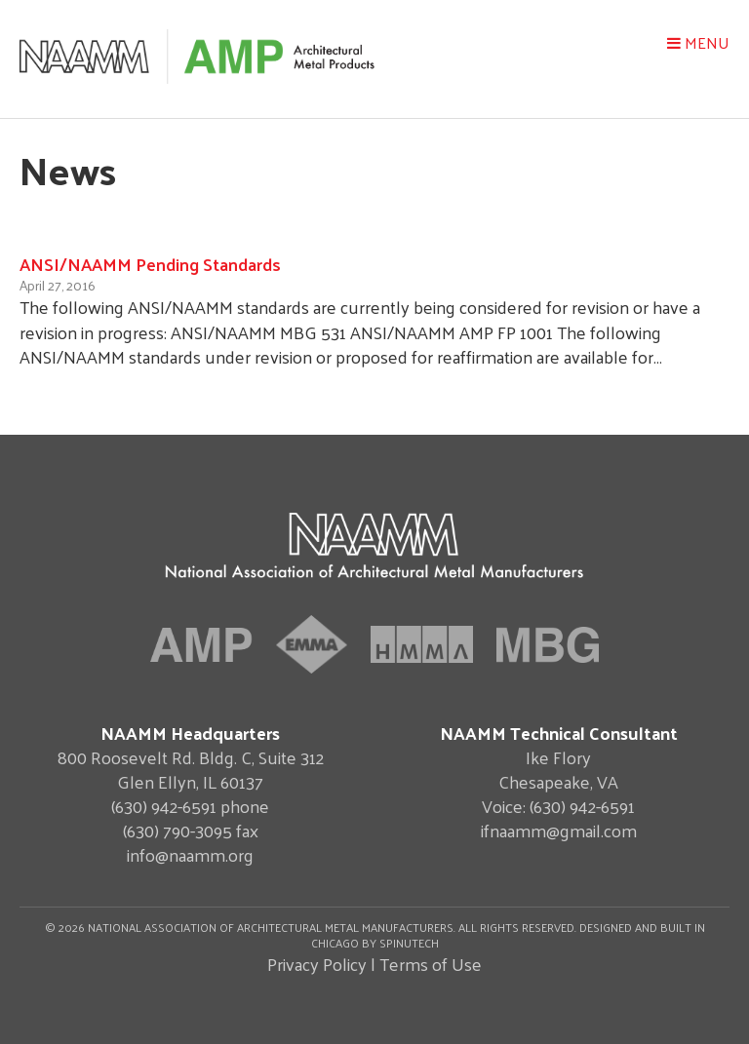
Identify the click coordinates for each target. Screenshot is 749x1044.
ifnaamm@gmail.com (559, 830)
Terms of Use (430, 963)
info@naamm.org (190, 854)
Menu (698, 42)
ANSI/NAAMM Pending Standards (150, 264)
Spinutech (409, 942)
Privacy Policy (317, 963)
